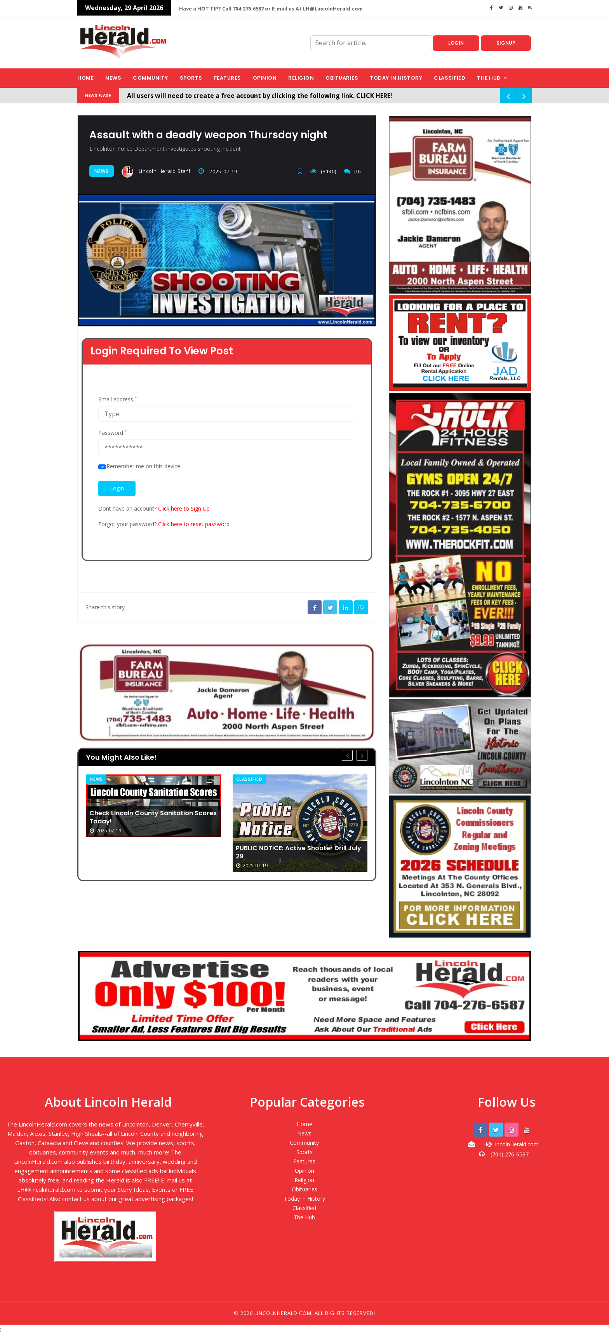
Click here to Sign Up (184, 507)
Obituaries (341, 78)
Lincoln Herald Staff (156, 172)
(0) (356, 171)
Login (456, 43)
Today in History (396, 78)
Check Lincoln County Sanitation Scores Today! (148, 814)
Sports (191, 78)
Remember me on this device (143, 464)
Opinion (265, 78)
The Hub (488, 78)
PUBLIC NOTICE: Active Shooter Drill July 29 (297, 849)
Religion (301, 78)
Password (112, 431)
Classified (449, 78)
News (113, 78)
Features (227, 78)
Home (85, 78)
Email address (117, 397)
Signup (505, 43)
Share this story (105, 605)
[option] (153, 803)
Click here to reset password (194, 522)
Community (150, 78)
